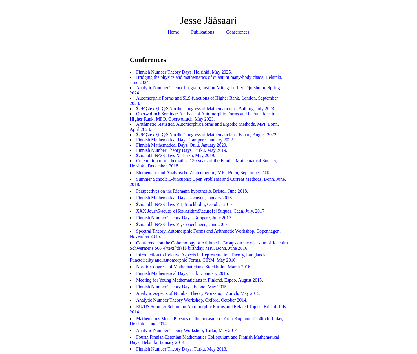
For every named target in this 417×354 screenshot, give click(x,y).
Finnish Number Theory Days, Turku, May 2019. (181, 150)
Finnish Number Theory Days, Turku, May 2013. (181, 348)
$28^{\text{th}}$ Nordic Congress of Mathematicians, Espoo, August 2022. (206, 134)
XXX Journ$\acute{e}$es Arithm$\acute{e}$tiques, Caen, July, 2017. (201, 211)
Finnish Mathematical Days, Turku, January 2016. (182, 273)
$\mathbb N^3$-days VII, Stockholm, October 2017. (185, 204)
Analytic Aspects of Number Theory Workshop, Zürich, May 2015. (198, 293)
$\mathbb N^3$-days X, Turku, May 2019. (175, 155)
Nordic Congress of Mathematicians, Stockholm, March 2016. (194, 266)
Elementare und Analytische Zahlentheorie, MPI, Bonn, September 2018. (204, 172)
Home (173, 32)
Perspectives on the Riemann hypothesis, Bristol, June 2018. (192, 191)
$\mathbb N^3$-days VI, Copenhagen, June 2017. (182, 224)
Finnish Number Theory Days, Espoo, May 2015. (182, 286)
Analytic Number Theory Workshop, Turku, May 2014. (187, 330)
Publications (202, 32)
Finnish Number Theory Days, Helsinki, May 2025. (184, 72)
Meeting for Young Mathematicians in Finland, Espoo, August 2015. (199, 280)
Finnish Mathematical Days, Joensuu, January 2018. (184, 197)
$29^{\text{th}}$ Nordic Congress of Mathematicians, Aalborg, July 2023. (205, 108)
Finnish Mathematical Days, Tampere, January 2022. (185, 139)
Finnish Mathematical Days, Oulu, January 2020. (181, 145)
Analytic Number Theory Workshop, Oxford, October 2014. (191, 300)
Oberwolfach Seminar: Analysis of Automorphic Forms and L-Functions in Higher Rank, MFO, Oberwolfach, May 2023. (202, 116)
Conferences (237, 32)
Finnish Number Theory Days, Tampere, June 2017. (184, 217)
